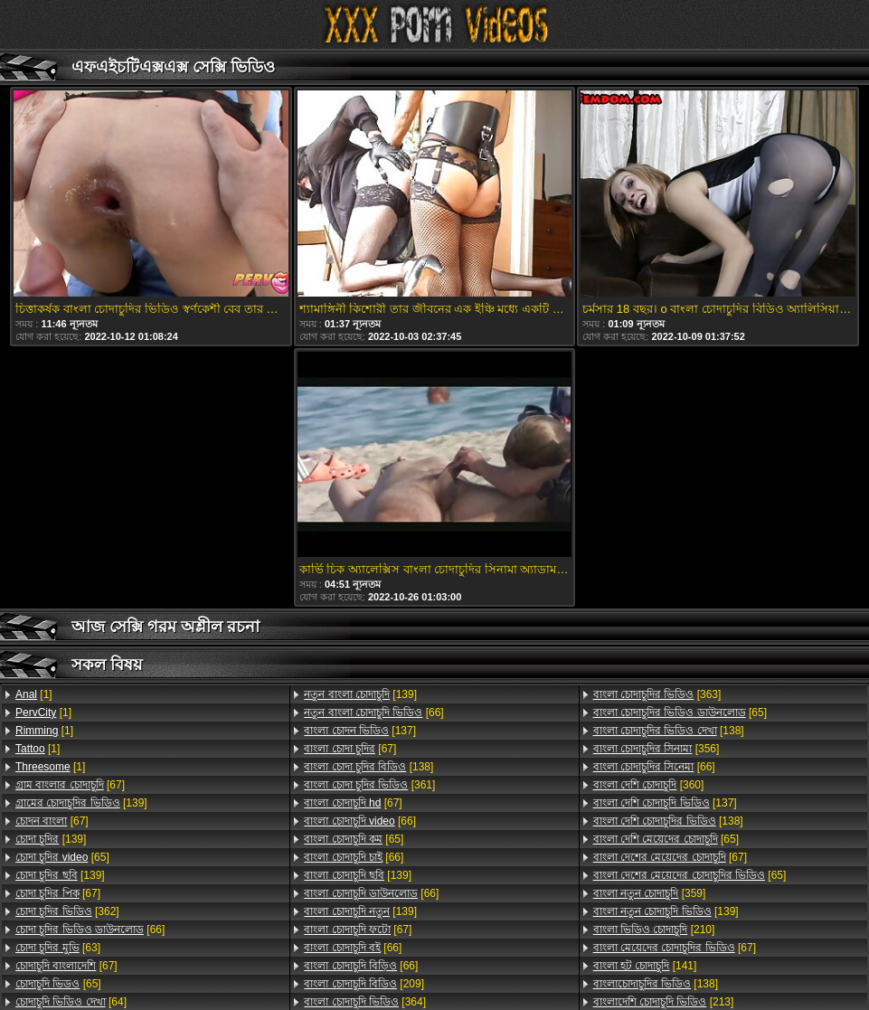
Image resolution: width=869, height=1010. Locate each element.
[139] (81, 803)
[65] (62, 857)
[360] (648, 785)
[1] (33, 694)
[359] (649, 893)
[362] (67, 911)
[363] (657, 694)
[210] (654, 929)
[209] (364, 983)
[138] (368, 766)
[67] (70, 785)
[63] (57, 947)
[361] (369, 785)
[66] (90, 929)
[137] (360, 730)
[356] (656, 748)
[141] (645, 965)
